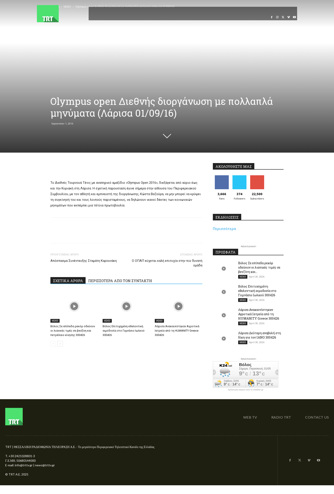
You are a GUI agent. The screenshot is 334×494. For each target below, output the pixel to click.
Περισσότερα (224, 228)
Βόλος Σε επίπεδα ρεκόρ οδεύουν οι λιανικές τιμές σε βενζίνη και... (259, 267)
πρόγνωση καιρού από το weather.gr (245, 390)
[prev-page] (53, 343)
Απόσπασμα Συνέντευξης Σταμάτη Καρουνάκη (83, 261)
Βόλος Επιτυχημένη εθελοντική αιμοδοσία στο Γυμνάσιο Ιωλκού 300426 (124, 331)
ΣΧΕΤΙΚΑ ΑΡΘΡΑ (68, 280)
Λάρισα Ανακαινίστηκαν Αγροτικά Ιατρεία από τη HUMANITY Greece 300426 (177, 331)
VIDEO (55, 320)
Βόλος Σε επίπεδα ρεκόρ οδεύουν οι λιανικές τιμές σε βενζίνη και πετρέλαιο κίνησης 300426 (72, 331)
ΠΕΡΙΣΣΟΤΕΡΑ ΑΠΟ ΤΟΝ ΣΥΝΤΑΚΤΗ (120, 280)
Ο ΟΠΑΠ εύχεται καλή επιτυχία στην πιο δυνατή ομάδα (167, 263)
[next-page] (60, 343)
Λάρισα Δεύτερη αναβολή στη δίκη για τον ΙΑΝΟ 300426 (259, 335)
